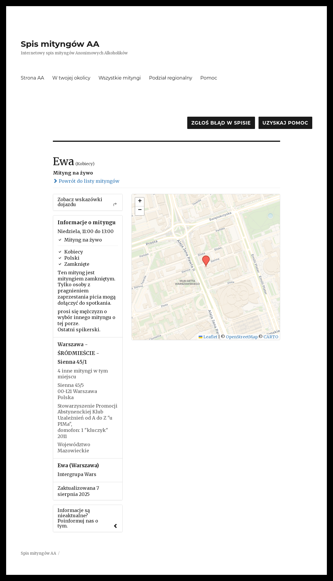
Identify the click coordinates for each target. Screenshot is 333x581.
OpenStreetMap (242, 337)
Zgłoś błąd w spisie (221, 123)
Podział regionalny (170, 78)
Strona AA (32, 78)
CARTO (270, 337)
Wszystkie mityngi (119, 78)
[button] (204, 257)
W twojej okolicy (71, 78)
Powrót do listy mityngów (86, 181)
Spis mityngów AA (60, 44)
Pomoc (208, 78)
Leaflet (208, 337)
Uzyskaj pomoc (285, 123)
